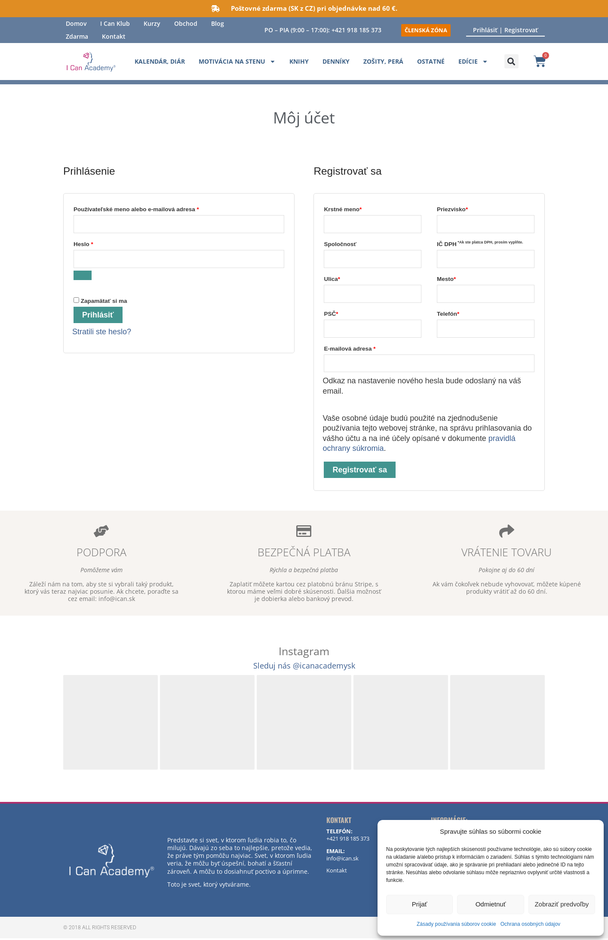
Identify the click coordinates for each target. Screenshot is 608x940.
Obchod (185, 23)
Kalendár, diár (160, 61)
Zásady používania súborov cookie (456, 924)
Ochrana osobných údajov (530, 924)
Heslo (94, 243)
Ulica (332, 279)
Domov (76, 23)
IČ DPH (480, 244)
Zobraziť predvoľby (561, 904)
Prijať (419, 904)
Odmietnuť (491, 904)
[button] (511, 61)
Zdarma (77, 36)
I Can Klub (115, 23)
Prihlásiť (98, 315)
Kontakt (114, 36)
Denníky (336, 61)
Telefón (448, 314)
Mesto (446, 279)
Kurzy (152, 23)
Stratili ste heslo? (101, 332)
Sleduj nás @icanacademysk (304, 667)
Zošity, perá (383, 61)
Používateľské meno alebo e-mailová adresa (147, 208)
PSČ (331, 314)
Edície (473, 61)
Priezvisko (452, 209)
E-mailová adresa (361, 348)
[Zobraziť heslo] (83, 275)
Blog (217, 23)
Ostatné (431, 61)
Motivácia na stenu (237, 61)
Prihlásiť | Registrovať (505, 30)
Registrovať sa (359, 471)
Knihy (299, 61)
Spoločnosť (340, 244)
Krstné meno (343, 209)
